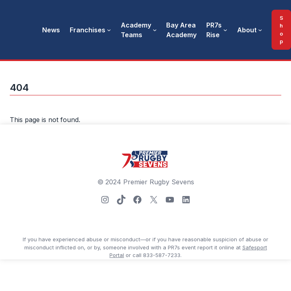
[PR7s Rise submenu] (225, 30)
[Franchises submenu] (109, 30)
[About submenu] (260, 30)
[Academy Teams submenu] (155, 30)
